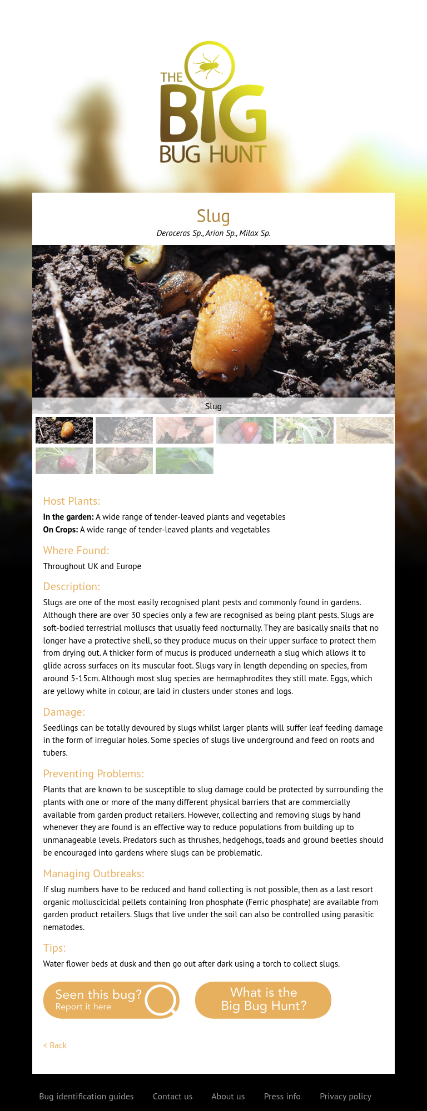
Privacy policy (345, 1096)
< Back (55, 1045)
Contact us (173, 1096)
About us (228, 1096)
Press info (282, 1096)
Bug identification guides (86, 1096)
